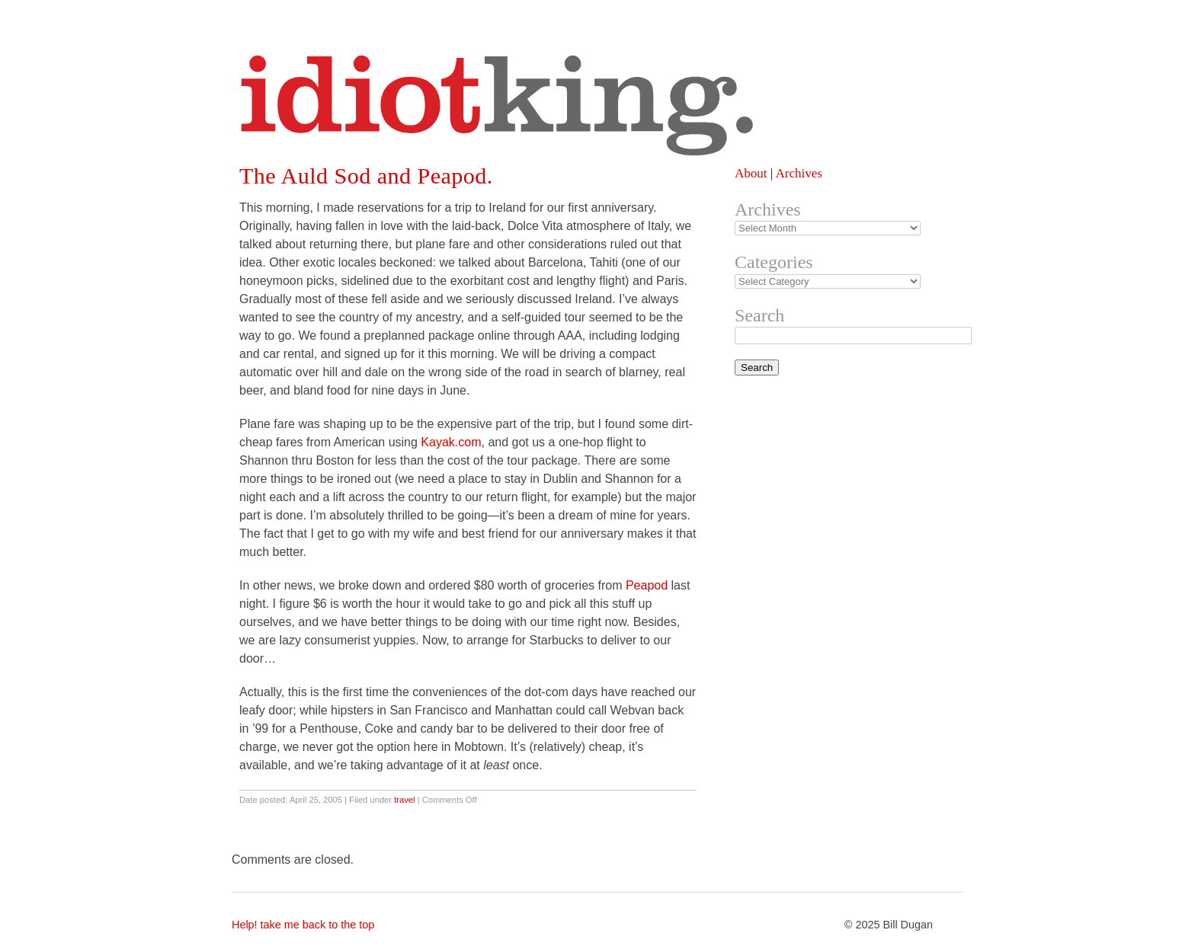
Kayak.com (451, 442)
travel (404, 799)
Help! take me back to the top (303, 925)
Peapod (647, 585)
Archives (798, 173)
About (751, 173)
